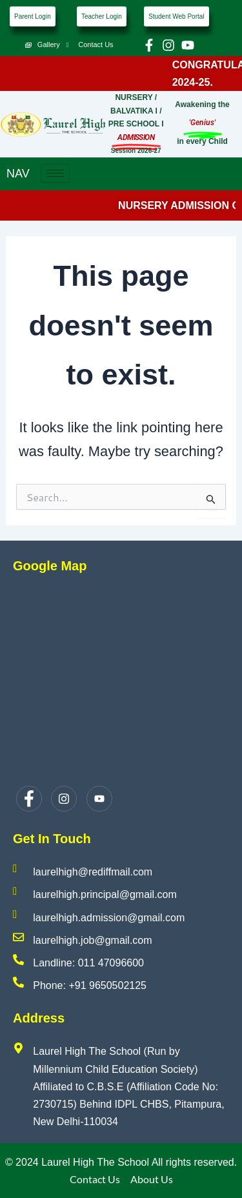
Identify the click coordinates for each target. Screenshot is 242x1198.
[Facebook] (29, 799)
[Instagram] (64, 799)
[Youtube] (99, 799)
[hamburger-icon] (55, 173)
